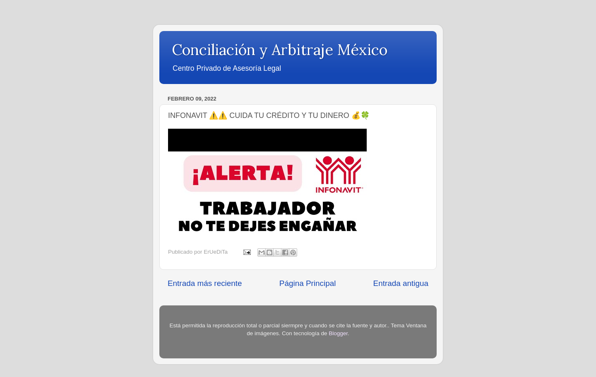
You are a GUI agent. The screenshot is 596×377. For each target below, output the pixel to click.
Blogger (338, 333)
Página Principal (307, 283)
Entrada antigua (400, 283)
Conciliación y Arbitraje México (279, 49)
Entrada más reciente (205, 283)
